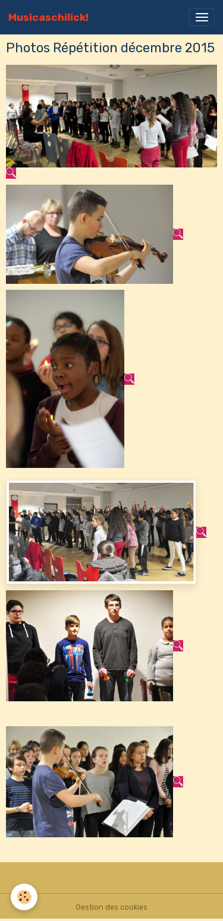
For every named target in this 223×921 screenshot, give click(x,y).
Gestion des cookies (111, 907)
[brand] (48, 17)
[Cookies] (24, 897)
